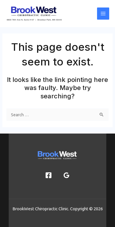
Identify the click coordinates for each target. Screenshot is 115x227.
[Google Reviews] (66, 175)
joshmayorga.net (57, 220)
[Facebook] (48, 175)
